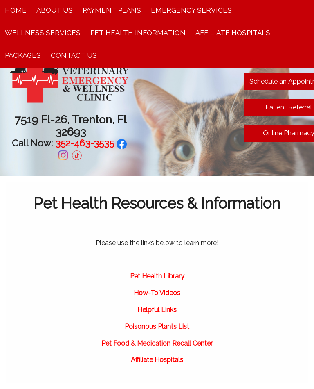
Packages (23, 55)
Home (16, 10)
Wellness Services (43, 33)
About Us (54, 10)
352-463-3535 (84, 142)
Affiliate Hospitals (232, 33)
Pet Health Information (138, 33)
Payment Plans (112, 10)
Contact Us (74, 55)
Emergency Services (191, 10)
